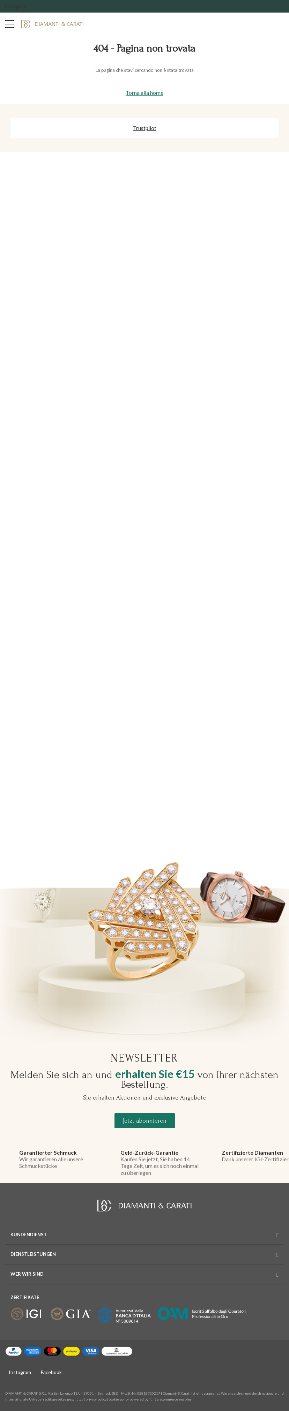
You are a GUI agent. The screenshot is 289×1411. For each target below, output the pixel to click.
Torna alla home (144, 92)
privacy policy (96, 1399)
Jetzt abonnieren (144, 1120)
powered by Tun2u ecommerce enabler (160, 1399)
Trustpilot (15, 6)
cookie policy (119, 1399)
